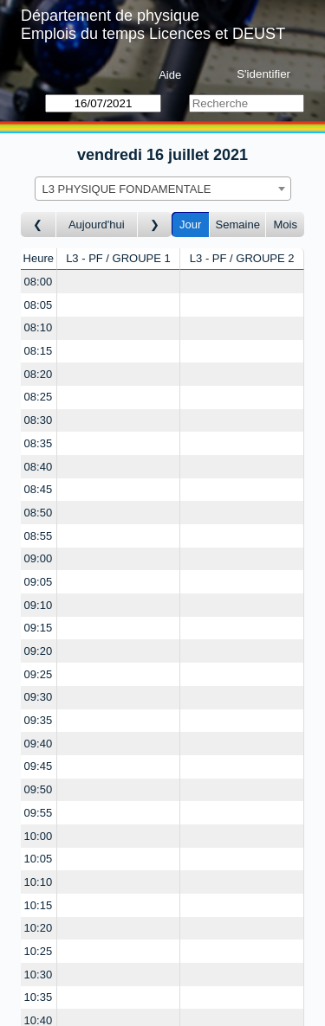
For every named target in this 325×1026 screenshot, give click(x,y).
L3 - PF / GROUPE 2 (242, 258)
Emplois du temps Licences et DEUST (153, 33)
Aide (170, 74)
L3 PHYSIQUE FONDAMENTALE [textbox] (126, 189)
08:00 (38, 281)
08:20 (38, 374)
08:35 (38, 443)
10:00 (38, 836)
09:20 (38, 650)
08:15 (38, 350)
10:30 (38, 974)
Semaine (238, 224)
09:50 (38, 789)
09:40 (38, 743)
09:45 (38, 766)
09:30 (38, 696)
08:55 (38, 535)
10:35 (38, 997)
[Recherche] (246, 103)
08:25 (38, 396)
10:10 (38, 881)
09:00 (38, 558)
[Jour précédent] (38, 224)
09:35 (38, 720)
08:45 (38, 489)
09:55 (38, 812)
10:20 (38, 927)
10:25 (38, 951)
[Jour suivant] (155, 224)
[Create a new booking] (118, 281)
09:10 (38, 605)
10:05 (38, 858)
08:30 (38, 420)
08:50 (38, 512)
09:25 (38, 674)
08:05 (38, 304)
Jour (190, 224)
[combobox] (163, 188)
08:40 (38, 466)
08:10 (38, 327)
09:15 (38, 627)
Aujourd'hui (96, 224)
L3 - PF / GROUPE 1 (118, 258)
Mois (284, 224)
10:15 (38, 905)
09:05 (38, 581)
